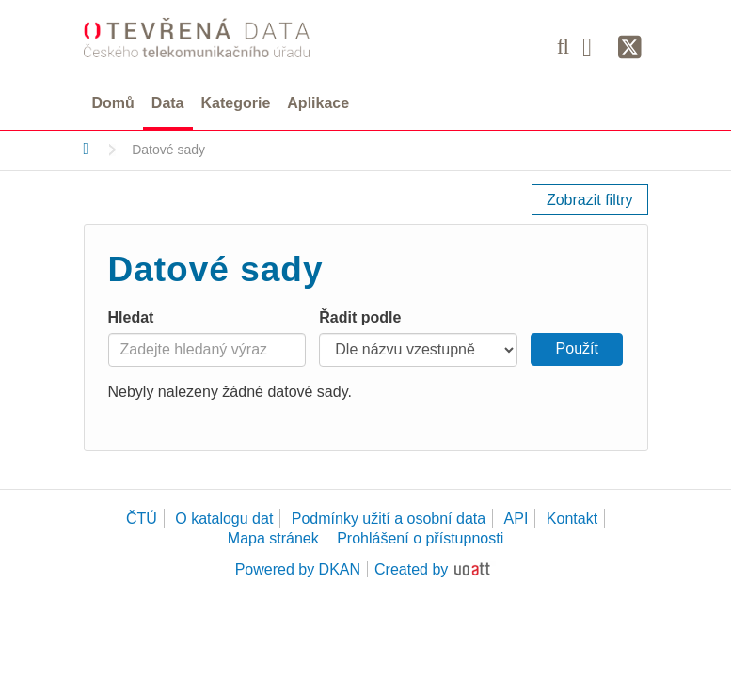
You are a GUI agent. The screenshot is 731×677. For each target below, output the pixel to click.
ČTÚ (141, 519)
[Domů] (87, 148)
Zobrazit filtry (590, 200)
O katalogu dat (224, 519)
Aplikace (318, 103)
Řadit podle (360, 317)
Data (167, 103)
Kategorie (236, 103)
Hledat (131, 317)
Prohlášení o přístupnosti (420, 538)
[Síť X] (630, 48)
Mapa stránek (273, 538)
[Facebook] (594, 46)
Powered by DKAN (297, 569)
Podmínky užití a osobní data (388, 519)
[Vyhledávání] (563, 46)
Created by (411, 569)
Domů (113, 103)
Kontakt (572, 519)
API (516, 519)
